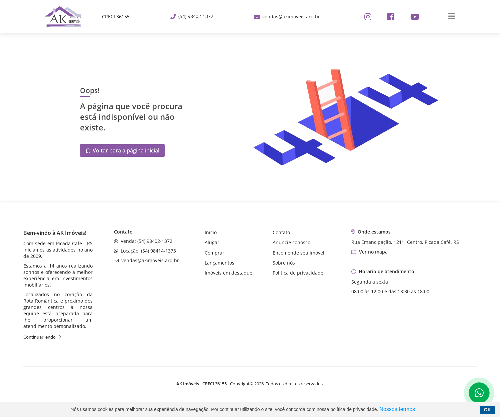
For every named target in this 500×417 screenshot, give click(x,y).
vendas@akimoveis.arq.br (287, 16)
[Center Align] (449, 16)
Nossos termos (397, 409)
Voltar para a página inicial (122, 150)
